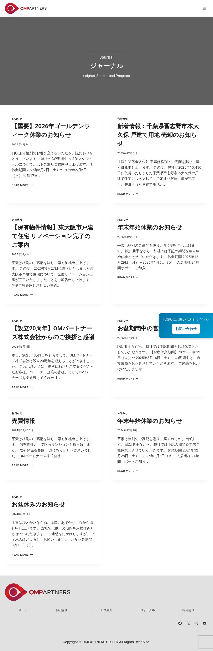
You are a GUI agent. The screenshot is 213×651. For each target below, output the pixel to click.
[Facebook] (180, 623)
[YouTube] (204, 623)
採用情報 (188, 610)
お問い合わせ (186, 329)
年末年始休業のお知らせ (149, 227)
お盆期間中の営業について (152, 328)
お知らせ (17, 118)
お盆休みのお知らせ (38, 504)
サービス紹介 (103, 610)
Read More (22, 185)
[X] (188, 623)
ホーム (23, 610)
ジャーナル (147, 610)
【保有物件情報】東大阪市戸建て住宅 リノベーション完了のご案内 (52, 236)
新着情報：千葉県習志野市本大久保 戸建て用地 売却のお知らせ (158, 135)
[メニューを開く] (204, 8)
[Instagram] (196, 623)
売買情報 (122, 118)
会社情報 (61, 610)
